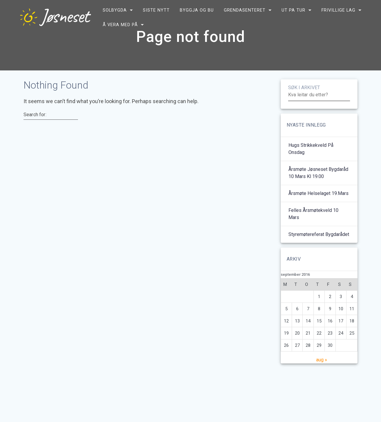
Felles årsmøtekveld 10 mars (313, 228)
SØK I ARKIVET (304, 102)
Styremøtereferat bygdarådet (318, 249)
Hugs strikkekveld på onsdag (310, 163)
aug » (321, 374)
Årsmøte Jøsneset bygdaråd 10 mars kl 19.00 (318, 187)
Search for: (35, 129)
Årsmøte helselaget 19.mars (318, 208)
